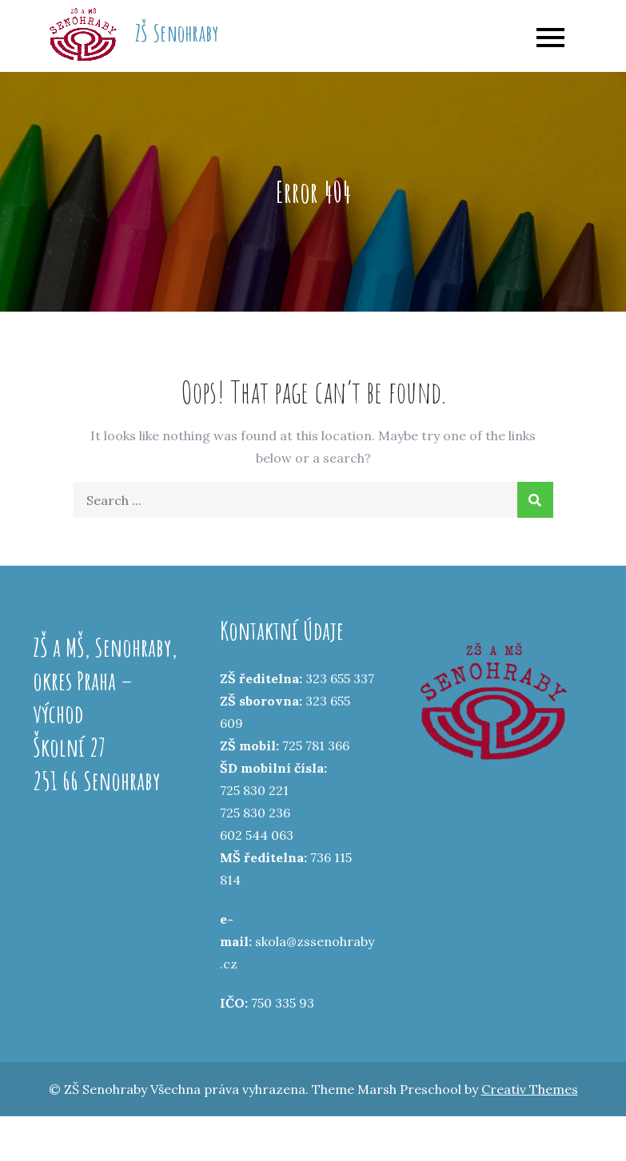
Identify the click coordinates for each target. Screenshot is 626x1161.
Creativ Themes (529, 1089)
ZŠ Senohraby (176, 33)
